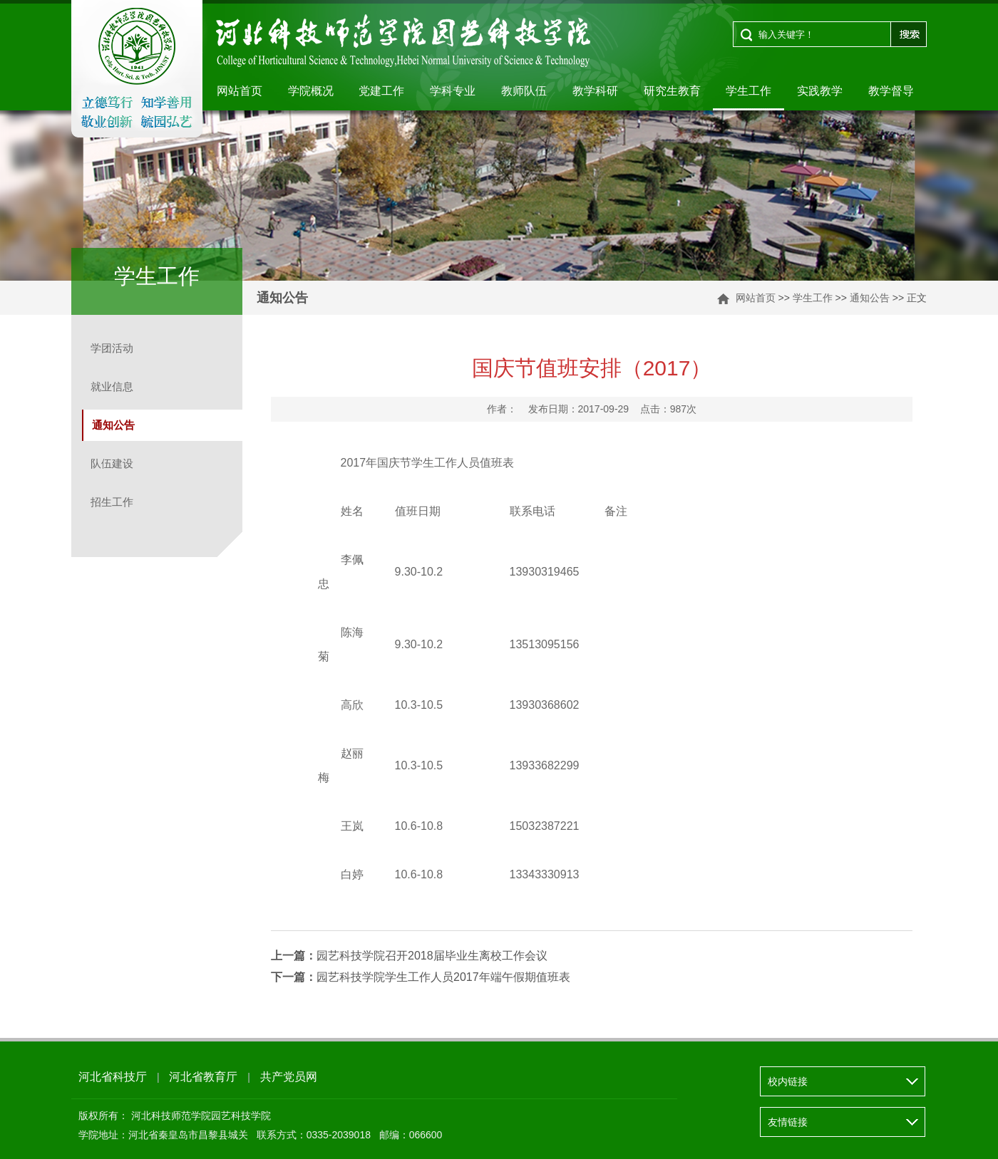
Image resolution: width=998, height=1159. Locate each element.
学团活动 (112, 348)
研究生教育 (672, 91)
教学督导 (891, 91)
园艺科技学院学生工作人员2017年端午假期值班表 (420, 977)
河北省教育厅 (203, 1077)
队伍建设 (112, 463)
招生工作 (112, 502)
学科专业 (452, 91)
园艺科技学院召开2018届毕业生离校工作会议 (409, 956)
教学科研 (595, 91)
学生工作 (748, 91)
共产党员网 (288, 1077)
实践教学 (820, 91)
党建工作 (381, 91)
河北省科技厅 (112, 1077)
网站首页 (239, 91)
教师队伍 (524, 91)
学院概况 (311, 91)
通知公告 (870, 297)
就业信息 (112, 386)
